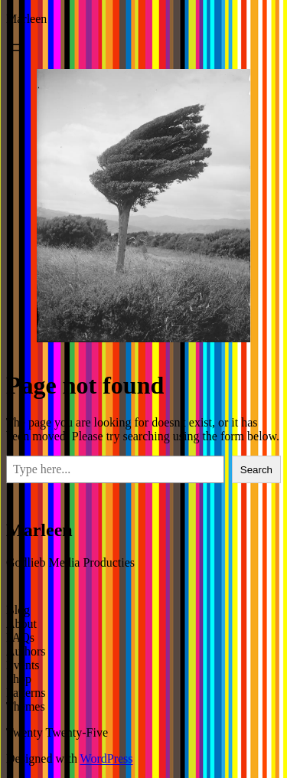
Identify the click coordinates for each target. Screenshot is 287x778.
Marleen (26, 18)
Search (256, 470)
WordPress (106, 758)
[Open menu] (15, 47)
